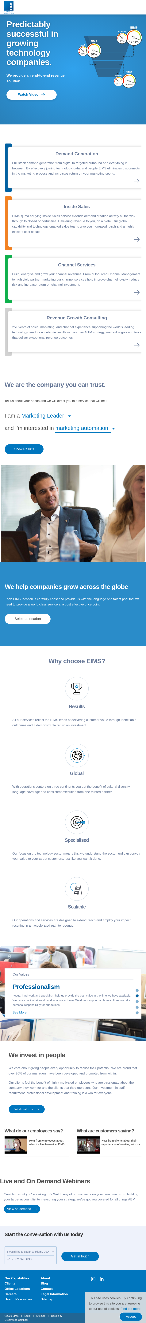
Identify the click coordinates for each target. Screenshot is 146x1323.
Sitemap (47, 1299)
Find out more (130, 1309)
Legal (28, 1315)
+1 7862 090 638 (19, 1259)
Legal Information (54, 1294)
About (45, 1278)
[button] (44, 415)
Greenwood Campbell (17, 1319)
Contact (47, 1289)
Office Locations (17, 1289)
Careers (11, 1294)
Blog (44, 1283)
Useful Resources (18, 1299)
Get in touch (80, 1256)
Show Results (24, 449)
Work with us (26, 1109)
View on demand (22, 1209)
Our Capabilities (17, 1278)
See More (20, 1012)
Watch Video (31, 94)
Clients (10, 1283)
